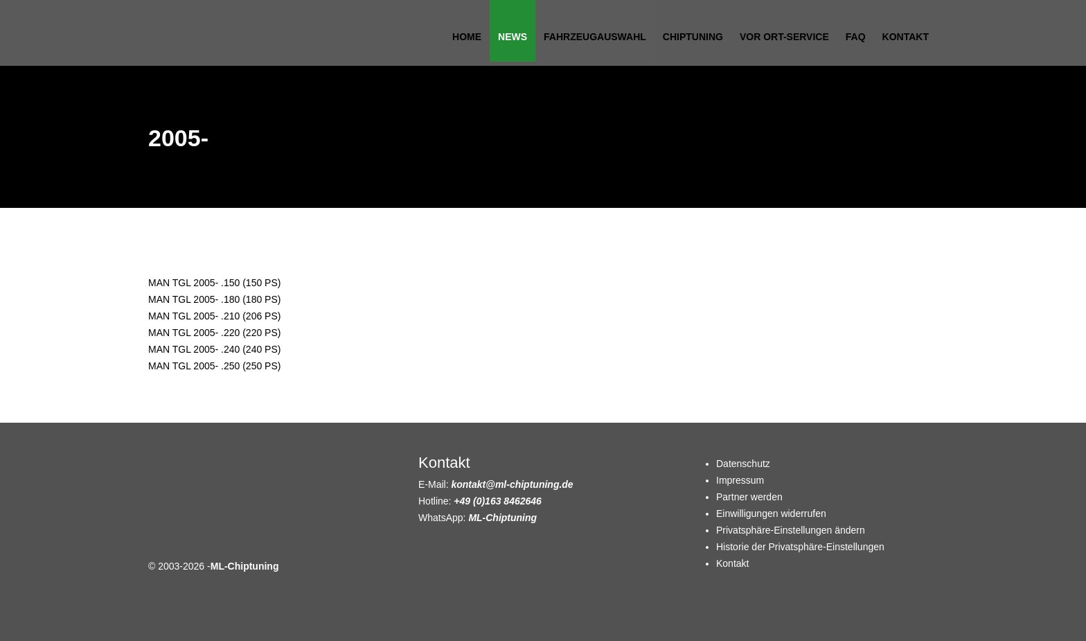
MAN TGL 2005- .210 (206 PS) (214, 316)
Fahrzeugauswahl (595, 36)
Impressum (740, 480)
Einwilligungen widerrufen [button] (771, 513)
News (512, 36)
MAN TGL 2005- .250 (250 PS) (214, 365)
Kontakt (905, 36)
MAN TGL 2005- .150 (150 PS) (214, 282)
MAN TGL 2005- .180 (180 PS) (214, 299)
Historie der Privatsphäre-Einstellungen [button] (800, 546)
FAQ (856, 36)
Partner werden (749, 496)
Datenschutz (743, 463)
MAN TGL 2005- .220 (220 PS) (214, 332)
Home (466, 36)
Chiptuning (693, 36)
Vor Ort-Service (784, 36)
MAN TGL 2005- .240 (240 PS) (214, 349)
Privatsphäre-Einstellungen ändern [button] (790, 530)
